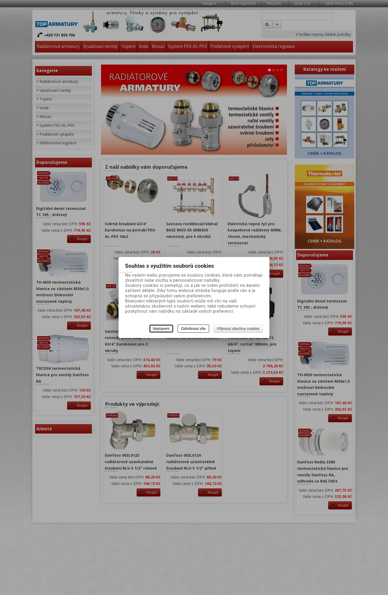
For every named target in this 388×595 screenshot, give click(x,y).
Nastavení (161, 328)
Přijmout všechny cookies (238, 328)
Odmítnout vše (193, 328)
